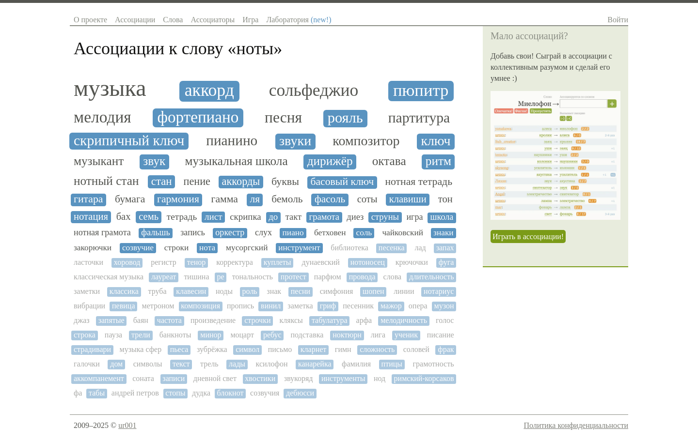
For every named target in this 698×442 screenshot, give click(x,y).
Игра (250, 19)
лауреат (163, 277)
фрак (446, 349)
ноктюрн (347, 335)
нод (379, 378)
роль (249, 291)
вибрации (89, 306)
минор (210, 335)
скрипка (245, 217)
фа (78, 393)
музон (444, 306)
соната (143, 378)
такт (293, 217)
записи (173, 378)
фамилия (356, 364)
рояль (345, 118)
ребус (272, 335)
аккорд (209, 90)
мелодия (102, 117)
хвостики (260, 378)
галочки (87, 364)
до (273, 217)
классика (124, 291)
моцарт (242, 335)
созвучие (138, 247)
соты (367, 199)
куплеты (277, 262)
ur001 (127, 425)
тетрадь (182, 217)
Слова (173, 19)
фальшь (155, 232)
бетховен (330, 232)
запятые (111, 320)
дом (116, 364)
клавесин (191, 291)
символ (247, 349)
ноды (224, 291)
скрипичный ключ (129, 140)
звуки (295, 141)
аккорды (241, 181)
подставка (307, 335)
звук (154, 161)
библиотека (349, 248)
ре (220, 277)
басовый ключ (342, 181)
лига (378, 335)
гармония (178, 199)
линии (404, 291)
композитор (366, 141)
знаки (443, 232)
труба (157, 291)
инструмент (299, 247)
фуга (446, 262)
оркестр (229, 232)
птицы (391, 364)
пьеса (179, 349)
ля (255, 199)
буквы (285, 181)
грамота (324, 217)
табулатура (330, 320)
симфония (336, 291)
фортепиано (197, 117)
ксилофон (272, 364)
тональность (252, 277)
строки (176, 247)
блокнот (230, 393)
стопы (175, 393)
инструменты (343, 378)
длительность (431, 277)
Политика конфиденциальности (576, 425)
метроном (158, 306)
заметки (87, 291)
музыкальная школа (236, 161)
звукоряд (298, 378)
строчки (257, 320)
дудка (201, 393)
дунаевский (321, 262)
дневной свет (215, 378)
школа (442, 217)
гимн (343, 349)
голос (445, 320)
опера (418, 306)
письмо (280, 349)
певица (123, 306)
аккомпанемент (99, 378)
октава (389, 161)
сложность (377, 349)
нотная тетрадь (418, 181)
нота (207, 247)
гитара (88, 199)
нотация (91, 216)
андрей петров (135, 393)
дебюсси (300, 393)
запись (192, 232)
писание (440, 335)
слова (392, 277)
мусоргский (247, 247)
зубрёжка (212, 349)
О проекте (90, 19)
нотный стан (106, 180)
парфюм (327, 277)
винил (271, 306)
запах (445, 248)
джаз (82, 320)
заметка (300, 306)
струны (385, 217)
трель (209, 364)
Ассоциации (135, 19)
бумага (130, 199)
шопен (373, 291)
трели (140, 335)
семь (149, 216)
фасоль (330, 199)
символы (147, 364)
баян (140, 320)
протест (293, 277)
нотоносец (367, 262)
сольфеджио (314, 90)
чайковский (402, 232)
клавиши (408, 199)
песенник (358, 306)
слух (263, 232)
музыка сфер (141, 349)
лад (420, 248)
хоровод (127, 262)
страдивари (92, 349)
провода (362, 277)
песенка (392, 248)
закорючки (92, 247)
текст (181, 364)
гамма (224, 199)
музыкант (99, 161)
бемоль (286, 199)
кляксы (291, 320)
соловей (416, 349)
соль (364, 232)
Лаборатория (298, 19)
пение (196, 181)
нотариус (439, 291)
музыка (110, 88)
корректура (234, 262)
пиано (293, 232)
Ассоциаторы (212, 19)
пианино (231, 140)
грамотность (433, 364)
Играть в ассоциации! (528, 236)
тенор (196, 262)
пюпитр (420, 90)
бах (123, 216)
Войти (617, 19)
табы (97, 393)
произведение (213, 320)
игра (414, 217)
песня (283, 117)
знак (274, 291)
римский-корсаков (424, 378)
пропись (240, 306)
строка (84, 335)
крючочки (412, 262)
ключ (435, 141)
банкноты (175, 335)
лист (213, 217)
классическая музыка (108, 277)
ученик (406, 335)
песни (300, 291)
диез (355, 217)
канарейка (315, 364)
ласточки (88, 262)
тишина (196, 277)
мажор (391, 306)
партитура (419, 117)
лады (237, 364)
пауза (113, 335)
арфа (364, 320)
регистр (163, 262)
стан (161, 181)
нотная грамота (102, 232)
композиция (200, 306)
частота (169, 320)
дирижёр (330, 161)
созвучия (264, 393)
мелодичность (404, 320)
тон (445, 199)
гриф (328, 306)
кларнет (314, 349)
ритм (438, 161)
